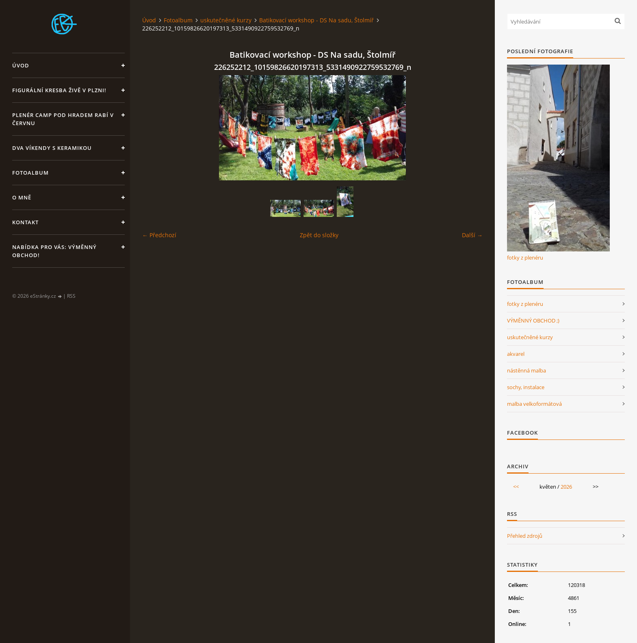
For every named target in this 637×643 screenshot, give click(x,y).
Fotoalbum (30, 172)
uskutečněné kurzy (225, 20)
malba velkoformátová (534, 403)
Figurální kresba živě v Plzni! (59, 90)
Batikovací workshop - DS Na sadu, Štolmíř (316, 20)
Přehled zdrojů (524, 535)
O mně (21, 197)
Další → (472, 235)
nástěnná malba (526, 370)
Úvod (20, 65)
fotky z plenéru (525, 257)
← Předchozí (159, 235)
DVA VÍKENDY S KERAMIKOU (52, 148)
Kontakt (25, 222)
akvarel (515, 353)
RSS (71, 295)
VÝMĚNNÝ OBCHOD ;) (533, 320)
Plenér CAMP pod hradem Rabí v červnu (63, 119)
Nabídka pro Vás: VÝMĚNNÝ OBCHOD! (54, 251)
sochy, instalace (525, 387)
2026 (566, 486)
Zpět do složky (319, 235)
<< (516, 486)
